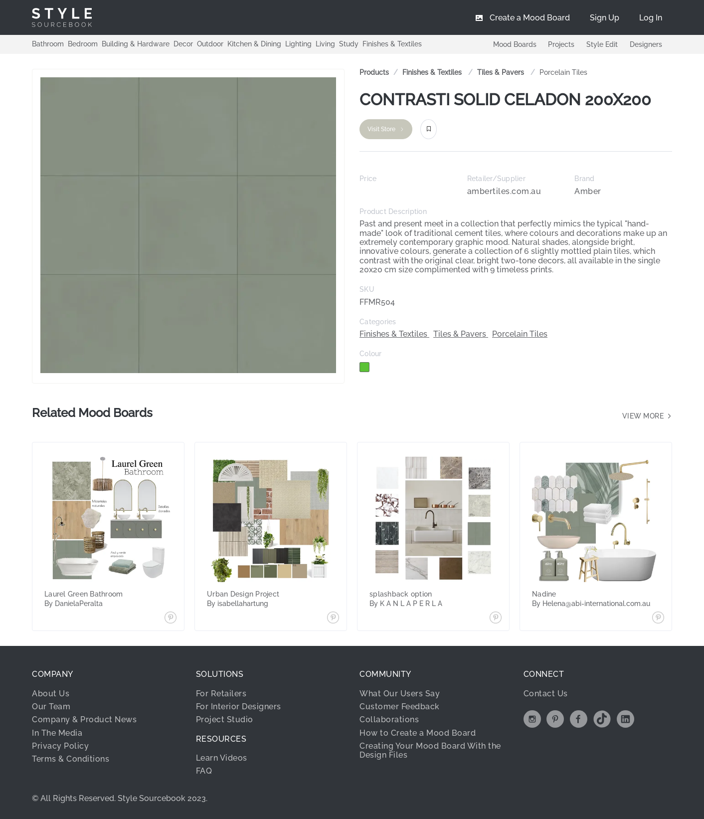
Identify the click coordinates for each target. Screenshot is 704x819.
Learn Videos (221, 758)
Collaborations (389, 719)
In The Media (57, 733)
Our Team (51, 706)
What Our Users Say (399, 693)
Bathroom (48, 44)
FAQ (204, 771)
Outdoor (210, 44)
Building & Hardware (136, 44)
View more (647, 416)
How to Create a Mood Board (417, 733)
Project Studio (224, 719)
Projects (561, 44)
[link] (433, 72)
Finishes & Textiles (392, 44)
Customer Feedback (399, 706)
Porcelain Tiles (563, 72)
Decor (183, 44)
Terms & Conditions (70, 759)
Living (325, 44)
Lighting (298, 44)
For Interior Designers (238, 706)
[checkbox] (364, 367)
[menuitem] (650, 17)
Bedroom (83, 44)
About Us (50, 693)
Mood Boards (514, 44)
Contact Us (546, 693)
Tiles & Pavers (501, 72)
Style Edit (602, 44)
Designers (646, 44)
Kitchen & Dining (254, 44)
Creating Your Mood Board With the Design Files (430, 750)
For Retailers (221, 693)
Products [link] (374, 72)
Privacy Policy (60, 746)
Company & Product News (84, 719)
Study (348, 44)
